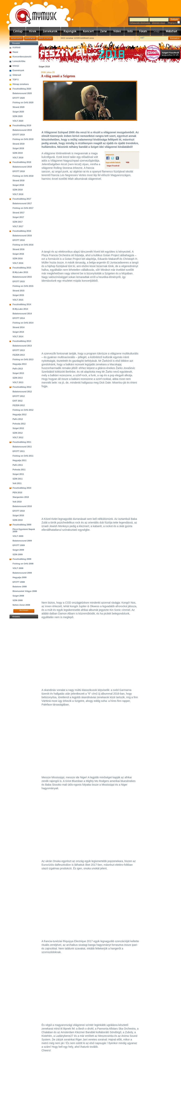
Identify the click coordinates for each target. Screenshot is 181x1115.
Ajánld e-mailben (45, 38)
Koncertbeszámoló (22, 56)
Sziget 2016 (18, 254)
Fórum (143, 31)
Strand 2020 (18, 107)
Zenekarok (50, 31)
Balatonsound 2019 (22, 130)
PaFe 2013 (18, 368)
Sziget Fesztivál (113, 166)
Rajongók (70, 31)
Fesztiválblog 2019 (22, 125)
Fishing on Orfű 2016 (23, 245)
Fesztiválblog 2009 (22, 524)
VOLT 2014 (18, 336)
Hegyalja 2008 (19, 577)
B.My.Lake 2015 (20, 272)
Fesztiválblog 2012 (22, 387)
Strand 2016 (18, 249)
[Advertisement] (23, 676)
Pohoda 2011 (19, 469)
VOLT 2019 (18, 157)
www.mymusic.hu (33, 12)
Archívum (23, 610)
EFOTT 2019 (19, 134)
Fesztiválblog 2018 (22, 162)
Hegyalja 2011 (19, 460)
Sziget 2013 (18, 373)
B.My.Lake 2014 (20, 309)
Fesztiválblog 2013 (22, 341)
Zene (103, 31)
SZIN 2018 (18, 190)
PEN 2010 (17, 492)
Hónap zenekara (21, 84)
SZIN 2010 (18, 520)
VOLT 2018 (18, 194)
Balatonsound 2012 (22, 391)
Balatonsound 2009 (22, 541)
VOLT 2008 (18, 568)
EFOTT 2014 (19, 318)
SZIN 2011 (18, 479)
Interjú (16, 66)
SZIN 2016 (18, 258)
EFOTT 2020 (19, 98)
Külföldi (16, 47)
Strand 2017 (18, 212)
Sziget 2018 (18, 185)
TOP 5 (15, 79)
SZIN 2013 (18, 378)
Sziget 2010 (18, 515)
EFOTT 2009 (19, 545)
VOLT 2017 (18, 226)
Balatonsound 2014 (22, 313)
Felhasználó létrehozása (140, 23)
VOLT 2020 (18, 121)
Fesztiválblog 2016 (22, 231)
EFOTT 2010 (19, 511)
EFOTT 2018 (19, 171)
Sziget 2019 (18, 148)
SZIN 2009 (18, 554)
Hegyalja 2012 (19, 414)
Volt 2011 (17, 483)
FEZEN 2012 (19, 405)
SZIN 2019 (18, 153)
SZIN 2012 (18, 433)
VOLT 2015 (18, 300)
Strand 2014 (18, 327)
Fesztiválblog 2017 (22, 199)
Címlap (18, 31)
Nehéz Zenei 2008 (21, 605)
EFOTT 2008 (19, 582)
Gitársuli (17, 75)
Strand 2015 (18, 290)
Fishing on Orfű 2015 (23, 286)
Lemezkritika (19, 61)
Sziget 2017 (18, 217)
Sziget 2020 (18, 112)
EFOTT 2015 (19, 281)
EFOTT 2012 (19, 396)
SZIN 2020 (18, 116)
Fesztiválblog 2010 (22, 488)
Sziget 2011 (18, 474)
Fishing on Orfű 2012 (23, 410)
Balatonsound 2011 (22, 446)
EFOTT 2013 (19, 350)
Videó (117, 31)
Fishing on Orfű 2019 (23, 139)
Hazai (15, 52)
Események (18, 70)
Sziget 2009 (18, 550)
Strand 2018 (18, 180)
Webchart (172, 31)
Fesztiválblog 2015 (22, 268)
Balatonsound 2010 (22, 506)
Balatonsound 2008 (22, 573)
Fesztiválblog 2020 (22, 89)
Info (130, 31)
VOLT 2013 (18, 382)
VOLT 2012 (18, 437)
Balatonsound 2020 (22, 93)
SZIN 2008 (18, 600)
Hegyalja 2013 (19, 364)
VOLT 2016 (18, 263)
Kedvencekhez (16, 38)
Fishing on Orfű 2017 (23, 208)
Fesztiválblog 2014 (22, 304)
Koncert (88, 31)
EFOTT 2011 (19, 451)
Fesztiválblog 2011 (22, 442)
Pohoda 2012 (19, 424)
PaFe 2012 (18, 419)
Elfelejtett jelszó (158, 23)
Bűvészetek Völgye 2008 (25, 591)
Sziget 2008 (18, 596)
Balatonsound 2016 (22, 235)
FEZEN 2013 (19, 355)
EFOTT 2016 (19, 240)
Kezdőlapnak (30, 38)
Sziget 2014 (18, 332)
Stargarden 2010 (21, 497)
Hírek (33, 31)
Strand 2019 (18, 144)
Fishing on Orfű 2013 (23, 359)
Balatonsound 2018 (22, 167)
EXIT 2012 (17, 401)
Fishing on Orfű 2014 (23, 323)
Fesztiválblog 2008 (22, 559)
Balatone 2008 (20, 586)
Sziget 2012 (18, 428)
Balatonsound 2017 (22, 203)
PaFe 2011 (18, 465)
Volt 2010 (17, 502)
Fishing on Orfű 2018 (23, 176)
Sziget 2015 (18, 295)
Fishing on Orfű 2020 (23, 102)
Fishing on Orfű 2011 (23, 456)
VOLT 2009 (18, 536)
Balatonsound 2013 (22, 346)
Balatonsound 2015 (22, 277)
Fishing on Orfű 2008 (23, 563)
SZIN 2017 (18, 222)
